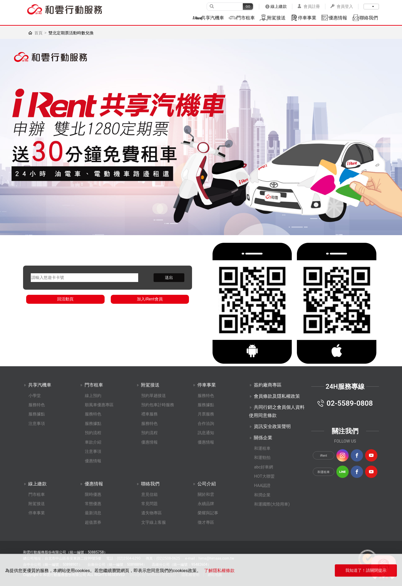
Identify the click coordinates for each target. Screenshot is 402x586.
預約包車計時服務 (157, 404)
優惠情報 (93, 460)
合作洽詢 (206, 423)
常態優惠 (93, 503)
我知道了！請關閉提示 (365, 576)
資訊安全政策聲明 (272, 426)
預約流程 (93, 432)
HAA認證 (262, 485)
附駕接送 (36, 503)
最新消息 (93, 512)
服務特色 (36, 404)
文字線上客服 (153, 522)
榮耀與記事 (208, 512)
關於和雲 (206, 494)
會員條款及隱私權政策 (277, 396)
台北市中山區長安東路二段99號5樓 (73, 558)
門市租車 (36, 494)
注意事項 (36, 423)
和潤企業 (262, 495)
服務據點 (36, 414)
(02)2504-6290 (128, 558)
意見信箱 (149, 494)
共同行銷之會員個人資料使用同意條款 (277, 411)
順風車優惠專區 (99, 404)
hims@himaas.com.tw (216, 558)
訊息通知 (206, 432)
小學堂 (34, 395)
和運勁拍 (262, 457)
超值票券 (93, 522)
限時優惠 (93, 494)
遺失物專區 (151, 512)
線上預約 (93, 395)
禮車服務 (149, 414)
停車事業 (36, 512)
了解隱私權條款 (219, 577)
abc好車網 (263, 467)
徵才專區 (206, 522)
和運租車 (262, 448)
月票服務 (206, 414)
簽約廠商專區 (268, 385)
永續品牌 (206, 503)
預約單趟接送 (153, 395)
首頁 (38, 32)
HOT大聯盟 (264, 476)
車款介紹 (93, 442)
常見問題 (149, 503)
